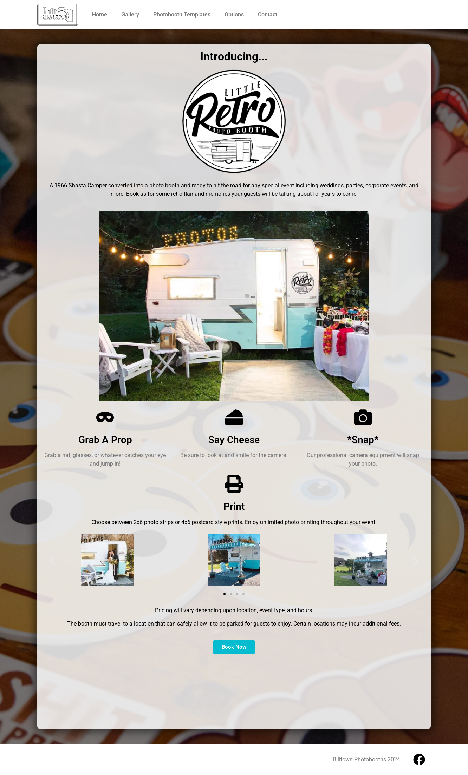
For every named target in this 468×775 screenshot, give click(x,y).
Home (99, 14)
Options (234, 14)
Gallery (130, 14)
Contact (267, 14)
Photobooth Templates (181, 14)
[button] (52, 561)
